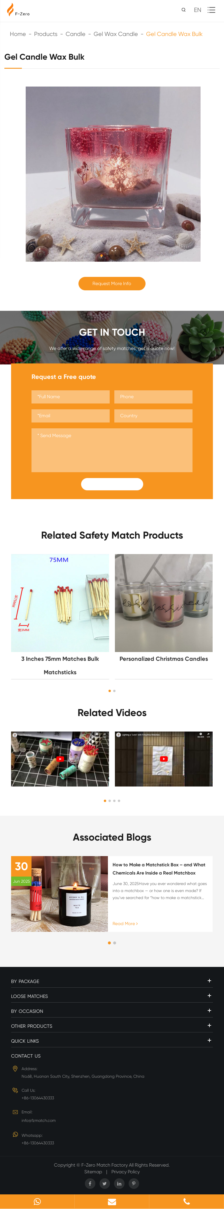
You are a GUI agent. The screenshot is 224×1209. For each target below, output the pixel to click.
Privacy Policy (125, 1171)
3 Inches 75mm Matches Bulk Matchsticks (60, 665)
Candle (75, 34)
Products (45, 34)
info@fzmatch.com (39, 1120)
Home (18, 34)
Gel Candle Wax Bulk (174, 34)
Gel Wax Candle (116, 34)
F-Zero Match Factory (105, 1165)
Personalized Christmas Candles (164, 658)
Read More (125, 923)
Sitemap (93, 1171)
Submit (112, 484)
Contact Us (26, 1056)
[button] (109, 691)
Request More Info (111, 283)
